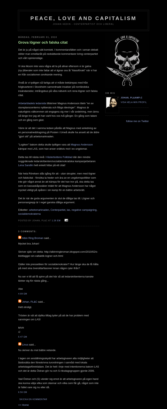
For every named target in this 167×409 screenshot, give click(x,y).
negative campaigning (84, 209)
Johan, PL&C (29, 301)
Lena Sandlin (25, 165)
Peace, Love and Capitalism (83, 18)
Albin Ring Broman (32, 238)
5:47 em (22, 337)
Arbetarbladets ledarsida (32, 103)
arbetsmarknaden (39, 209)
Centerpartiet (57, 209)
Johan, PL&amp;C (131, 98)
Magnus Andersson (82, 144)
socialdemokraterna (29, 213)
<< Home (23, 404)
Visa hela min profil (134, 102)
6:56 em (22, 392)
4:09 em (22, 294)
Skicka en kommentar (33, 399)
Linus (25, 344)
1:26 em (56, 220)
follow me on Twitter (137, 121)
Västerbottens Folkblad (59, 157)
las (68, 209)
